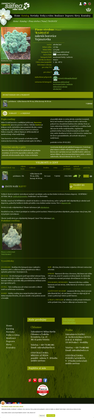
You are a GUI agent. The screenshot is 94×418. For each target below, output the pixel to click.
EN (89, 3)
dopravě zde (65, 203)
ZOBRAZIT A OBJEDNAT (19, 113)
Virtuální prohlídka (69, 321)
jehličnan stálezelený (61, 82)
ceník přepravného (20, 196)
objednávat (44, 207)
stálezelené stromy (60, 87)
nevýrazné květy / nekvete (63, 84)
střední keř (57, 89)
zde (53, 218)
